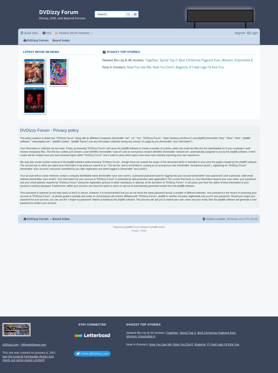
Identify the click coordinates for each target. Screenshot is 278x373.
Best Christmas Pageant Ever (199, 60)
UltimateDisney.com (33, 344)
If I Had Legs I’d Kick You (206, 67)
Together (151, 60)
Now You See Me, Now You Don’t (150, 67)
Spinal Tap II (168, 60)
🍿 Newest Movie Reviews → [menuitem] (74, 33)
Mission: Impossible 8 (237, 60)
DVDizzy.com (10, 344)
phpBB (128, 227)
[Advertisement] (220, 16)
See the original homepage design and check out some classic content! (28, 358)
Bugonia (182, 67)
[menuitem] (46, 33)
